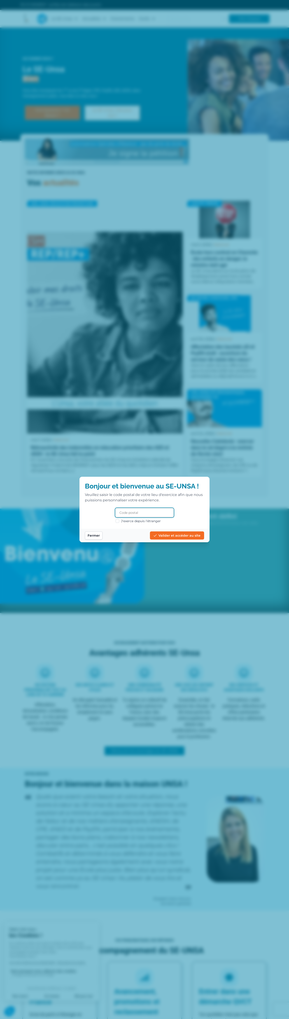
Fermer (94, 535)
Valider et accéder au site (177, 535)
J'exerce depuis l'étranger (138, 521)
